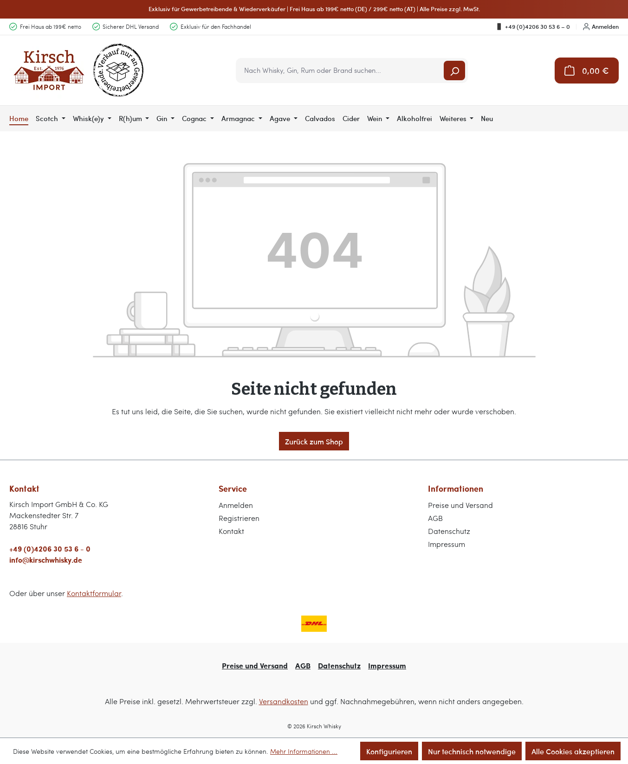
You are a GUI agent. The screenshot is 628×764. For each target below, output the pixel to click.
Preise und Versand (460, 505)
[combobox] (340, 70)
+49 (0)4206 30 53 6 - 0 (50, 548)
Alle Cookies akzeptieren (573, 751)
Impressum (446, 544)
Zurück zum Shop (314, 441)
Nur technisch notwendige (472, 751)
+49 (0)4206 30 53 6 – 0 (532, 26)
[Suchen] (454, 70)
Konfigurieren (389, 751)
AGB (435, 518)
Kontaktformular (94, 593)
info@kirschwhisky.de (45, 559)
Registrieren (239, 518)
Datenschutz (449, 531)
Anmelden (601, 26)
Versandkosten (283, 701)
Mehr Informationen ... (303, 751)
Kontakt (231, 531)
